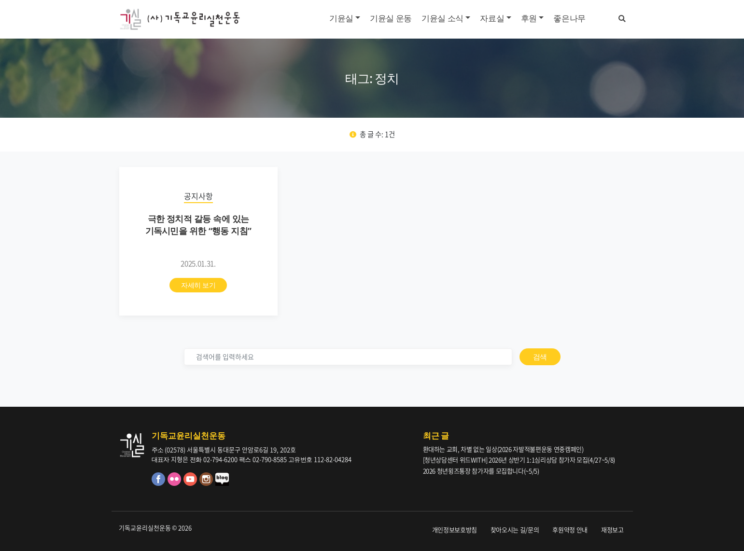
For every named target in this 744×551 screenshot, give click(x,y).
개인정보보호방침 (454, 529)
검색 (540, 356)
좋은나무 (569, 18)
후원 (529, 18)
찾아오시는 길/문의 (515, 529)
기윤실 (341, 18)
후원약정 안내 (570, 529)
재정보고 (612, 529)
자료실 (492, 18)
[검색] (348, 356)
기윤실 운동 (391, 18)
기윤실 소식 (442, 18)
